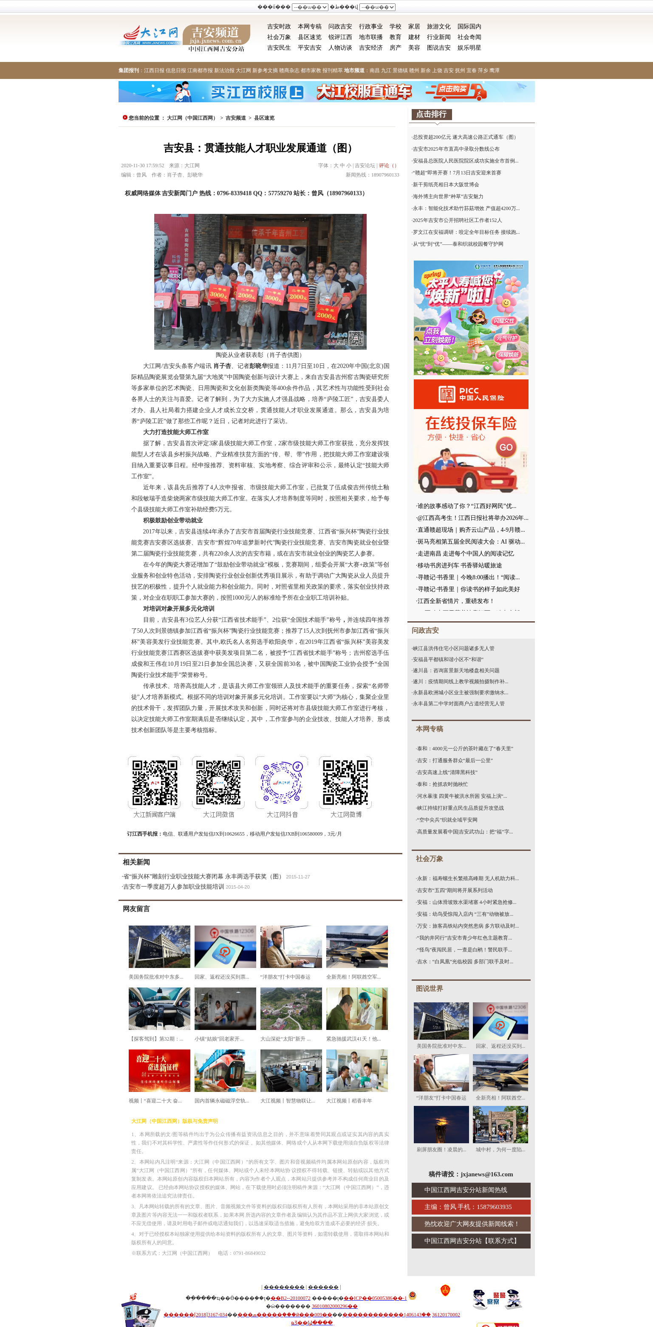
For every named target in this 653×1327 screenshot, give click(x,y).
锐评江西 (340, 37)
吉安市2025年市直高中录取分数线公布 (456, 149)
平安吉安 (310, 48)
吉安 (449, 70)
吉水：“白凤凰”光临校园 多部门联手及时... (465, 962)
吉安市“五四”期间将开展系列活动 (455, 890)
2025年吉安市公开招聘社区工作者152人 (457, 220)
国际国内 (469, 26)
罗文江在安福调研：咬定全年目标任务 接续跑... (466, 232)
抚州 (460, 70)
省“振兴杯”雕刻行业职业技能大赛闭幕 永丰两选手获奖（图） (204, 876)
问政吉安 (340, 26)
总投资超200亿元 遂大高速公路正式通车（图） (466, 137)
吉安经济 (371, 48)
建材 (414, 37)
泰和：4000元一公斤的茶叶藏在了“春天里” (465, 749)
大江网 (243, 70)
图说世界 (429, 988)
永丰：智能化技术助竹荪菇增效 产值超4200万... (466, 208)
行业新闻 (439, 37)
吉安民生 (279, 48)
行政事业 (371, 26)
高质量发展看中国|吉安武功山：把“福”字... (465, 832)
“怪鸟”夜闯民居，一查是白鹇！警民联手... (464, 950)
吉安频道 (236, 118)
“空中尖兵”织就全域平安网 (447, 820)
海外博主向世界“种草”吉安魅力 (448, 196)
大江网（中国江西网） (192, 118)
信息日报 (176, 70)
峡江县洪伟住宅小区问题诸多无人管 (454, 648)
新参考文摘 (265, 70)
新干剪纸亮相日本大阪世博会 (446, 185)
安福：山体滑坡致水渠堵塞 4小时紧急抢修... (467, 902)
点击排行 (431, 114)
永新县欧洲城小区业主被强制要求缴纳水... (461, 693)
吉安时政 (279, 26)
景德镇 (400, 70)
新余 (426, 70)
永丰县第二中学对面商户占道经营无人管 (459, 704)
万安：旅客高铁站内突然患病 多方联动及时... (468, 926)
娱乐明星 (469, 48)
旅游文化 (439, 26)
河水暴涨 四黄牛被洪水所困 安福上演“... (462, 796)
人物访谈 (340, 48)
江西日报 (154, 70)
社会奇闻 (469, 37)
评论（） (389, 165)
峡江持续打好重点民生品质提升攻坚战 (460, 808)
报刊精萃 (332, 70)
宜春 (471, 70)
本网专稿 (310, 26)
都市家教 (311, 70)
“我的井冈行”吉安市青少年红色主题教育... (464, 938)
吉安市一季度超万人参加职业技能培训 (173, 887)
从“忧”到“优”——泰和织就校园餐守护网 (458, 244)
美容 (414, 48)
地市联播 (371, 37)
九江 (386, 70)
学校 (395, 26)
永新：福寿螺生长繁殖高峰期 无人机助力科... (468, 878)
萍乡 (483, 70)
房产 (395, 48)
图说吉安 (439, 48)
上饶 (437, 70)
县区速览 (310, 37)
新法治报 (224, 70)
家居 (414, 26)
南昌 (375, 70)
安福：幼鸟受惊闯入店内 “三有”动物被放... (465, 914)
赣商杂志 (289, 70)
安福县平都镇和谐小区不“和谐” (448, 659)
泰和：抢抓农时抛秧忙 (442, 784)
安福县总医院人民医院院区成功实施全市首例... (466, 161)
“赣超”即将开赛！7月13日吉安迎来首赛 (457, 173)
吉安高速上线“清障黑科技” (447, 772)
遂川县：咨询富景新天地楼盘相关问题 (456, 670)
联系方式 (501, 1240)
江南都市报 (200, 70)
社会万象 (279, 37)
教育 (395, 37)
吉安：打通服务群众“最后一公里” (455, 760)
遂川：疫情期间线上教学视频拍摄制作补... (461, 682)
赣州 (414, 70)
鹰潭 (494, 70)
